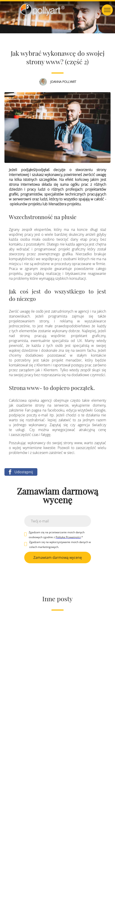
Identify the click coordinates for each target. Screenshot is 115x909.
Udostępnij (20, 472)
